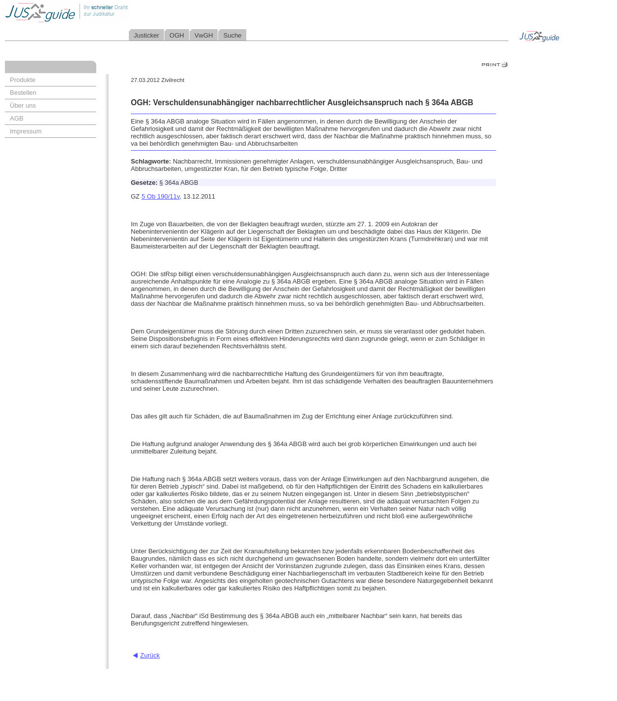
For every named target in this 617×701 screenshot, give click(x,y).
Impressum (25, 131)
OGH (176, 35)
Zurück (150, 655)
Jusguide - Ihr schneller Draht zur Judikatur (99, 12)
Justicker (146, 35)
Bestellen (23, 92)
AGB (16, 118)
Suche (232, 35)
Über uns (23, 105)
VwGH (203, 35)
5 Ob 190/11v (161, 196)
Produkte (23, 79)
